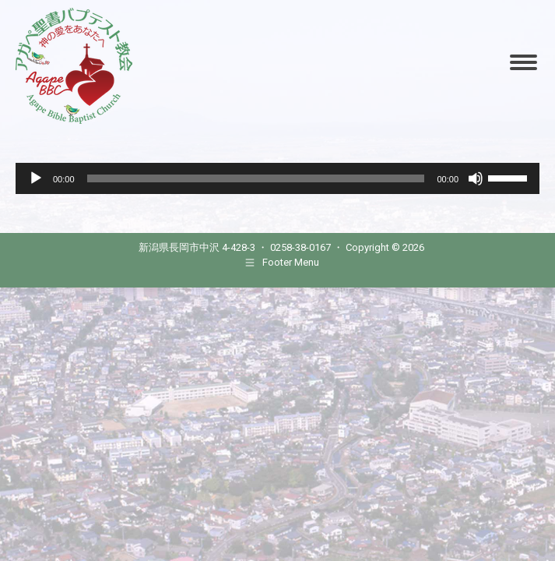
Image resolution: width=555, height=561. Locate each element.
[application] (277, 178)
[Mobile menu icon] (523, 62)
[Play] (36, 178)
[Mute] (475, 178)
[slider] (256, 178)
